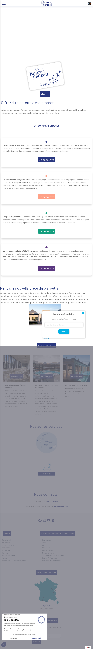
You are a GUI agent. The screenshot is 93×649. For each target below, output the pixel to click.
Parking (5, 553)
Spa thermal (6, 540)
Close (83, 313)
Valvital (6, 533)
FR (88, 647)
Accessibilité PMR (8, 555)
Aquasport (6, 543)
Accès (4, 558)
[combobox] (88, 647)
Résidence (6, 548)
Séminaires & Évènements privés (14, 561)
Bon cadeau (6, 550)
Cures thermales (8, 545)
